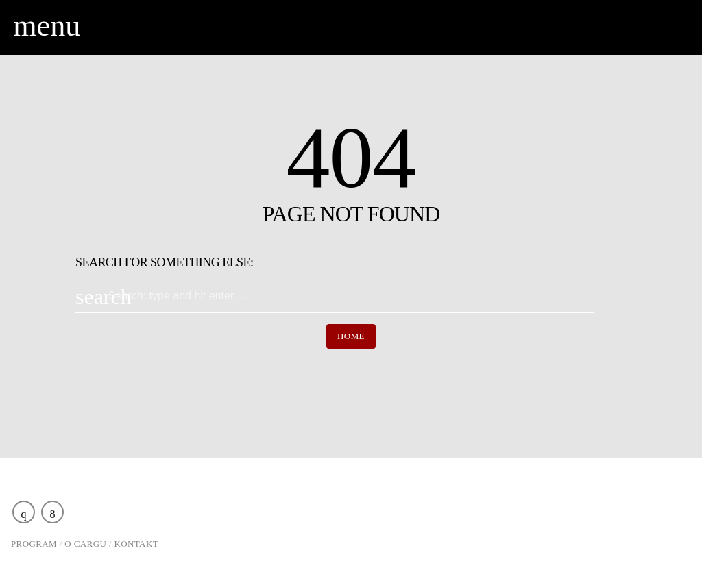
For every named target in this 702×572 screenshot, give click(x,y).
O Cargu (85, 543)
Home (351, 336)
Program (34, 543)
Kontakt (136, 543)
